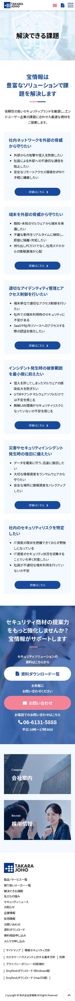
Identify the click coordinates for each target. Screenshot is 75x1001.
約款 (62, 957)
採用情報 (9, 918)
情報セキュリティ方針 (37, 950)
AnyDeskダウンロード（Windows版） (28, 971)
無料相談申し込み (15, 935)
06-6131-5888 (40, 722)
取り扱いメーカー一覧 (17, 885)
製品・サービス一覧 (15, 879)
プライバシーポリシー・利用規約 (25, 964)
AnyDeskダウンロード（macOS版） (27, 978)
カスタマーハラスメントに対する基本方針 (30, 957)
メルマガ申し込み (14, 941)
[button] (70, 5)
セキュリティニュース (16, 902)
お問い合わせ (55, 5)
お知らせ (9, 907)
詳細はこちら (36, 192)
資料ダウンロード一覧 (62, 5)
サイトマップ (13, 950)
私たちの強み (12, 896)
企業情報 (9, 913)
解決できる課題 (13, 891)
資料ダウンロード (14, 929)
